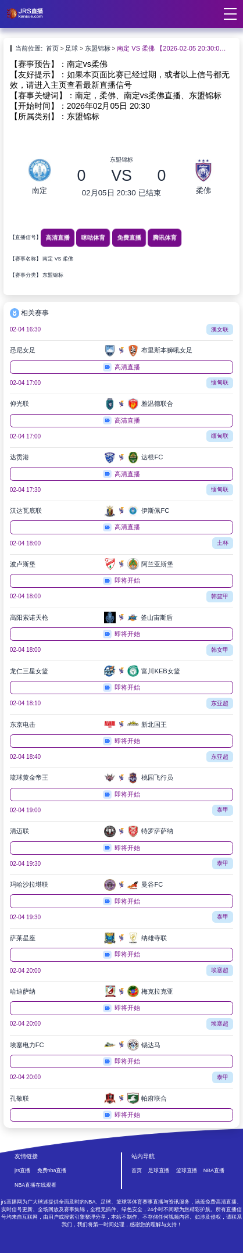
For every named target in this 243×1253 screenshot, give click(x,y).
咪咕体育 (93, 237)
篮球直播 (186, 1170)
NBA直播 (213, 1170)
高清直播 (57, 237)
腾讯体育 (165, 237)
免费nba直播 (52, 1170)
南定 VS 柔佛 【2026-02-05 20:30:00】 (172, 48)
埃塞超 (219, 970)
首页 (52, 48)
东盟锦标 (97, 48)
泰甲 (222, 809)
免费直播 (129, 237)
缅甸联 (219, 382)
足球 (71, 48)
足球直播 (158, 1170)
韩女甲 (219, 650)
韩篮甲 (219, 596)
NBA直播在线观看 (35, 1185)
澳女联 (219, 329)
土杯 (222, 543)
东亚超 (219, 703)
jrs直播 (22, 1170)
